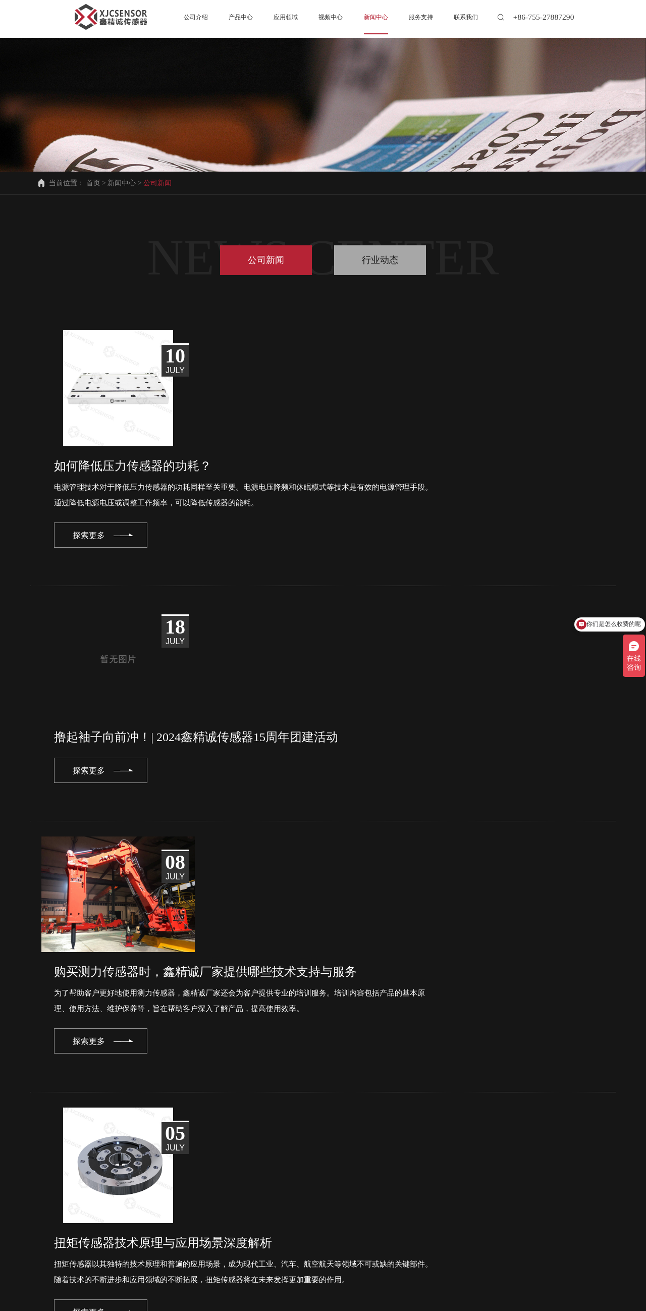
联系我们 (95, 1272)
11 (313, 1115)
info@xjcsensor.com (110, 1220)
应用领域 (193, 1264)
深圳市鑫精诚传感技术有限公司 (258, 1300)
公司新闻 (266, 260)
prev (179, 1115)
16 (426, 1115)
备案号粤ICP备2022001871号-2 (393, 1300)
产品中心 (135, 1264)
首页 (93, 183)
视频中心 (251, 1264)
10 (290, 1115)
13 (358, 1115)
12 (336, 1115)
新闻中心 (121, 183)
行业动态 (380, 260)
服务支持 (366, 1264)
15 (404, 1115)
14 (381, 1115)
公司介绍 (78, 1264)
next (467, 1115)
